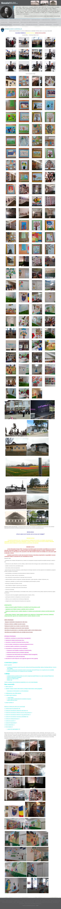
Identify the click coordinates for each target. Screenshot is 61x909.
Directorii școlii (36, 19)
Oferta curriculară (14, 22)
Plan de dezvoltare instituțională (48, 22)
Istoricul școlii (26, 19)
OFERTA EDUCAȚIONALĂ (6, 24)
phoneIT (33, 905)
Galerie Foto (4, 22)
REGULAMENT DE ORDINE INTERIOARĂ (29, 22)
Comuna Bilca (4, 19)
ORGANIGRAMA (16, 24)
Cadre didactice (46, 19)
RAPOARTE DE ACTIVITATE (31, 24)
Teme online (49, 24)
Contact (54, 19)
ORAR (23, 24)
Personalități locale (14, 19)
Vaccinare (56, 24)
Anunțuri (41, 24)
